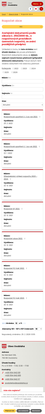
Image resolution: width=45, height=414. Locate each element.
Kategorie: (6, 68)
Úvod (4, 14)
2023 (25, 68)
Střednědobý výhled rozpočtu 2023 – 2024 (20, 177)
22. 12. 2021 (8, 185)
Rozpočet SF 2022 (13, 209)
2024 (33, 68)
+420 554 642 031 (12, 372)
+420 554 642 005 (13, 375)
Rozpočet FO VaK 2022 (16, 268)
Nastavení (36, 411)
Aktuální (7, 134)
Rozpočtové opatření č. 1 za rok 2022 (22, 146)
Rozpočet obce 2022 (15, 238)
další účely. (27, 399)
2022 (16, 68)
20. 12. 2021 (8, 304)
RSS (31, 27)
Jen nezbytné (23, 411)
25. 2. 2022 (8, 123)
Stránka (10, 323)
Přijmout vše (9, 411)
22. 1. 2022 (8, 153)
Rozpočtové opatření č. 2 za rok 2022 (22, 116)
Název (5, 77)
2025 (7, 72)
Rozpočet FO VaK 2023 (16, 298)
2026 (15, 72)
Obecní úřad (13, 14)
